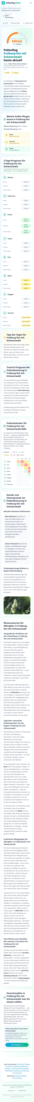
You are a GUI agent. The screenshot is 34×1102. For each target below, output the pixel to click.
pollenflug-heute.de (10, 976)
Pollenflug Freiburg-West (20, 1069)
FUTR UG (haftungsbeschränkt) (21, 1096)
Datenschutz (22, 1090)
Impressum (11, 1090)
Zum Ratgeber (17, 1045)
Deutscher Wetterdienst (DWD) (19, 1085)
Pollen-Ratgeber (24, 978)
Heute (5, 23)
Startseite (4, 8)
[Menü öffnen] (31, 3)
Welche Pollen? (15, 23)
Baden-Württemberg (14, 8)
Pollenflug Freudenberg (13, 1071)
